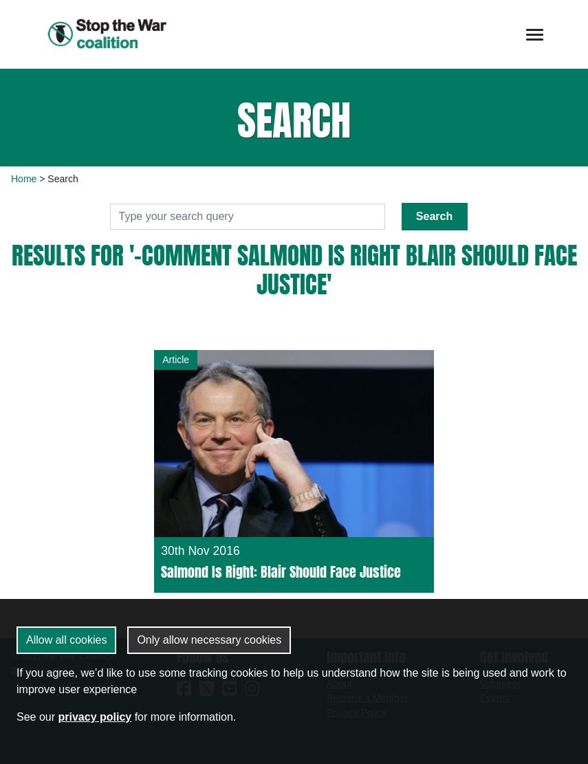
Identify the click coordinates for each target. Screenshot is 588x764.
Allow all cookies (66, 640)
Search (434, 216)
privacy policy (94, 717)
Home (23, 178)
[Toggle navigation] (534, 34)
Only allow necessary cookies (209, 640)
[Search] (247, 217)
